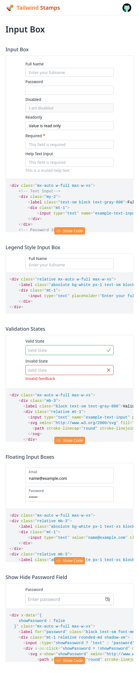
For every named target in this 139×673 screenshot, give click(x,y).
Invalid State (36, 361)
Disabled (33, 99)
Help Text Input (39, 153)
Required (35, 135)
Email (33, 472)
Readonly (33, 117)
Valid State (34, 341)
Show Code (69, 230)
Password (34, 81)
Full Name (34, 64)
